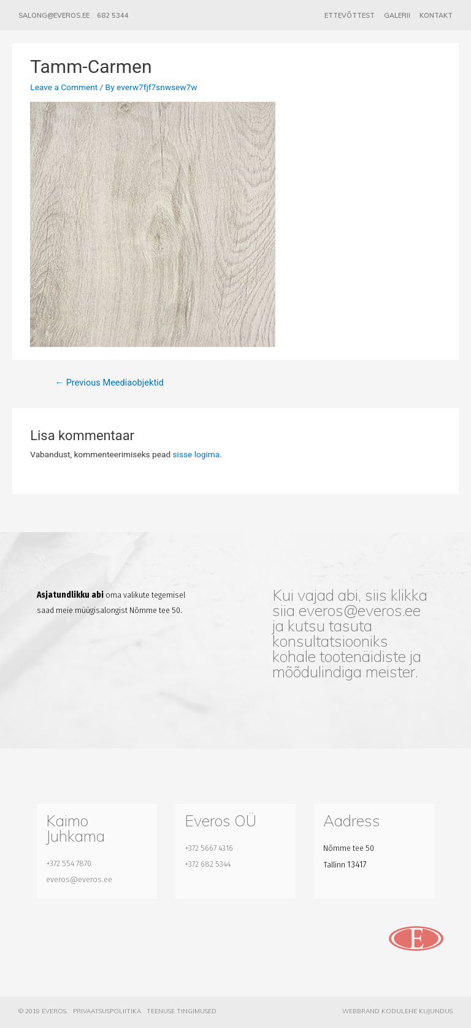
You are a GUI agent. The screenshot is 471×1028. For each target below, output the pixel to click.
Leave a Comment (64, 87)
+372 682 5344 (208, 864)
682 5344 (113, 15)
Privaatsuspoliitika (107, 1011)
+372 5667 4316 (209, 848)
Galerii (397, 15)
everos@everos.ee (360, 610)
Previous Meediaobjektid (109, 382)
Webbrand (361, 1011)
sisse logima (196, 454)
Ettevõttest (349, 15)
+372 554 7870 (68, 863)
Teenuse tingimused (181, 1011)
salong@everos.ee (54, 15)
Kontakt (436, 15)
